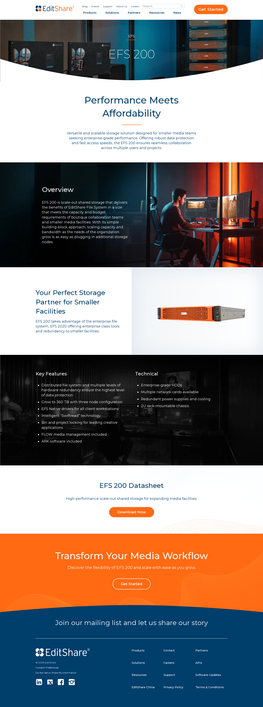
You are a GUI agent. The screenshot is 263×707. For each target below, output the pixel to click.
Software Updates (210, 675)
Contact (170, 650)
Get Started (210, 9)
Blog (85, 6)
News (177, 12)
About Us (121, 6)
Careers (135, 6)
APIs (199, 663)
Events (95, 6)
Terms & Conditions (211, 687)
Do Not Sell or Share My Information (56, 672)
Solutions (112, 12)
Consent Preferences (47, 667)
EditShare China (144, 687)
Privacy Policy (174, 687)
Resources (156, 12)
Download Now (131, 512)
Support (107, 6)
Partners (134, 12)
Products (90, 12)
